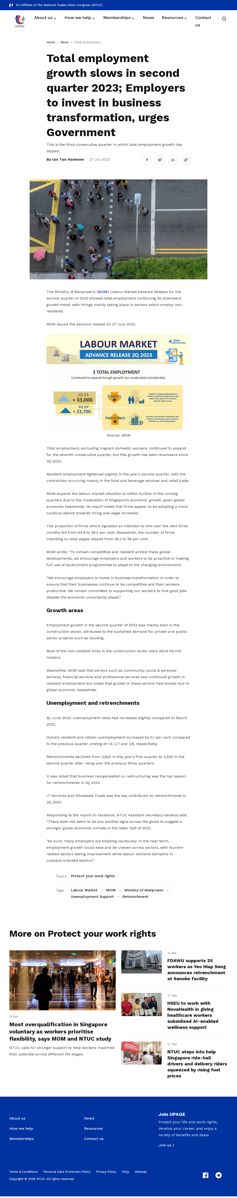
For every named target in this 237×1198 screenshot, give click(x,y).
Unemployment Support (92, 895)
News (64, 42)
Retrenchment (135, 895)
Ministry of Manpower (144, 889)
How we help (21, 1130)
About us (17, 1120)
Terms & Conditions (23, 1173)
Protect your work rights (93, 875)
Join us (165, 1147)
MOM (103, 291)
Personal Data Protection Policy (66, 1173)
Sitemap (141, 1173)
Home (51, 42)
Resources (93, 1130)
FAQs (125, 1173)
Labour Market (84, 889)
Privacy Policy (106, 1173)
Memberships (21, 1140)
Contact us (93, 1140)
